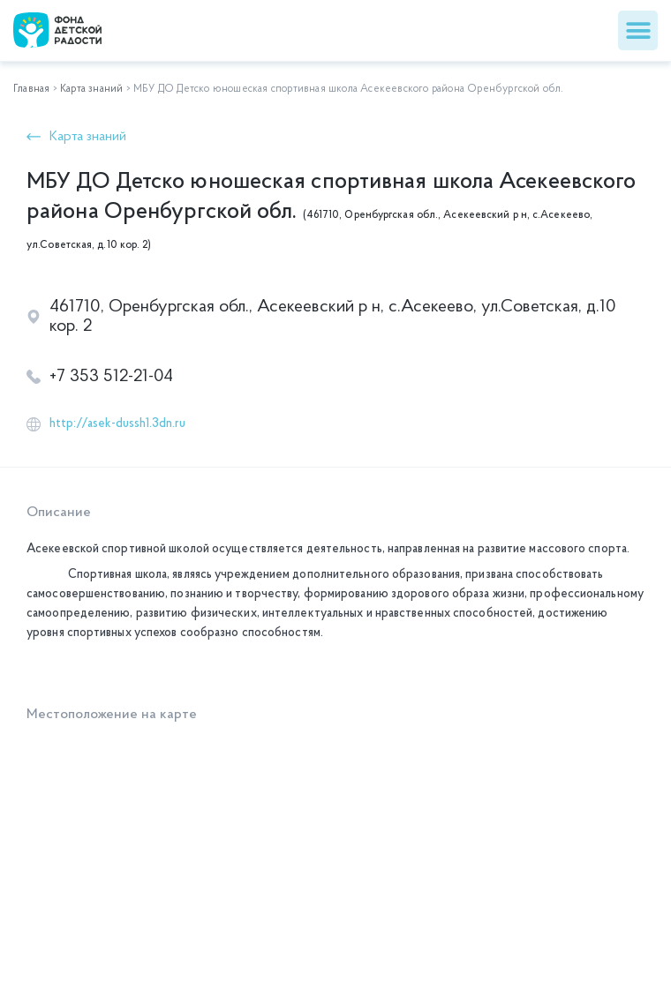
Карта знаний (91, 89)
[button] (638, 30)
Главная (31, 89)
